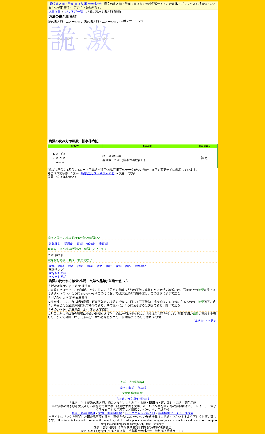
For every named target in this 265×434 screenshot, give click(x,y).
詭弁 (52, 266)
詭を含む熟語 (57, 273)
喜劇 (80, 243)
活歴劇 (68, 243)
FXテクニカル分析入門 (140, 413)
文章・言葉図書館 (110, 413)
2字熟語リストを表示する (97, 173)
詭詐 (128, 266)
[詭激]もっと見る (205, 320)
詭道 (71, 266)
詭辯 (119, 266)
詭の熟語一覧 (74, 11)
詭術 (80, 266)
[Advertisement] (132, 81)
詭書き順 (54, 11)
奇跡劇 (90, 243)
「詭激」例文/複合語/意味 (133, 398)
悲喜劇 (103, 243)
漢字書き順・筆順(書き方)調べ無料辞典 (76, 3)
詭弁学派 (141, 266)
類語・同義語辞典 (83, 413)
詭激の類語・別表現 (133, 387)
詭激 (100, 266)
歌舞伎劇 (55, 243)
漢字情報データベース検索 (175, 413)
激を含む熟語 (57, 276)
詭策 (90, 266)
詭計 (109, 266)
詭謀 (61, 266)
